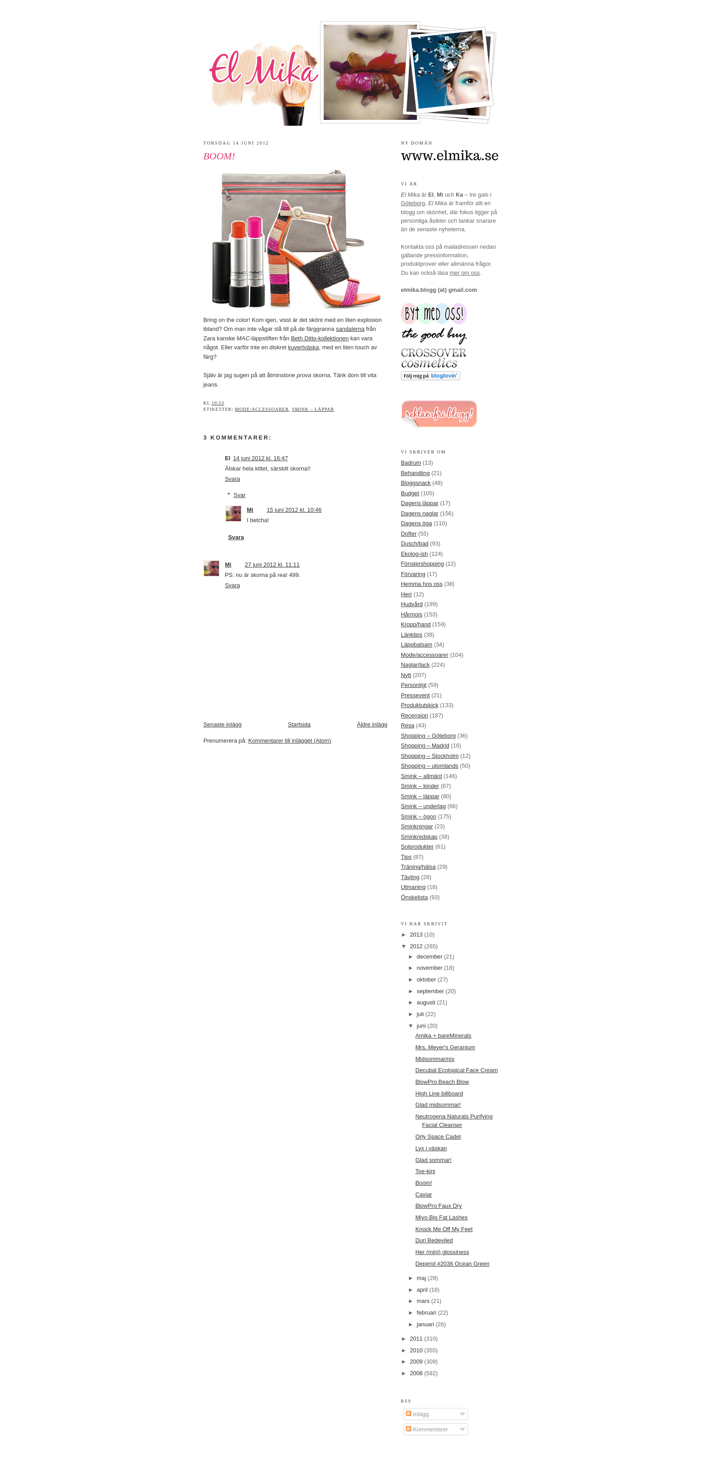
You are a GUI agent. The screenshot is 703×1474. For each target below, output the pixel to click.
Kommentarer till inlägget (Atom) (289, 740)
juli (421, 1014)
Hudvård (412, 604)
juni (422, 1025)
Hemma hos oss (422, 584)
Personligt (413, 685)
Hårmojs (411, 614)
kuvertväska (303, 347)
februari (427, 1312)
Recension (414, 715)
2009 (417, 1361)
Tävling (410, 877)
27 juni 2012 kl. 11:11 (272, 564)
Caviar (423, 1194)
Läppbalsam (416, 644)
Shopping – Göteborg (428, 735)
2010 (417, 1350)
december (430, 956)
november (430, 967)
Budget (410, 493)
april (423, 1289)
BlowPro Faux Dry (438, 1205)
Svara (232, 478)
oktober (427, 979)
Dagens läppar (420, 503)
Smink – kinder (420, 786)
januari (426, 1324)
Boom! (219, 156)
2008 (417, 1373)
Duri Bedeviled (434, 1240)
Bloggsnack (416, 483)
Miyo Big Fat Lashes (441, 1217)
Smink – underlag (423, 806)
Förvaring (413, 574)
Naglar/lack (415, 664)
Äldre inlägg (372, 724)
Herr (406, 594)
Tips (406, 857)
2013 (417, 934)
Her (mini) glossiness (442, 1252)
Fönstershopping (422, 563)
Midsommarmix (434, 1059)
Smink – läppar (313, 409)
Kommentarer (427, 1429)
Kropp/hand (416, 624)
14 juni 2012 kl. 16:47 (260, 458)
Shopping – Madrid (425, 745)
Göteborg (413, 203)
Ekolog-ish (414, 553)
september (431, 991)
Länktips (411, 634)
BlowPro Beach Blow (442, 1081)
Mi (250, 509)
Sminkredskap (419, 836)
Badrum (411, 462)
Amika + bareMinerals (443, 1035)
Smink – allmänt (421, 776)
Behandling (415, 473)
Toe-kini (425, 1171)
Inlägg (417, 1414)
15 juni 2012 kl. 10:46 (294, 509)
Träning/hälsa (418, 866)
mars (424, 1301)
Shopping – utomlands (429, 765)
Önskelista (414, 897)
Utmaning (413, 887)
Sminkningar (417, 826)
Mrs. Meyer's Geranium (445, 1047)
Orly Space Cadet (438, 1136)
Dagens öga (416, 523)
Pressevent (415, 695)
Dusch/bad (414, 543)
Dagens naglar (420, 513)
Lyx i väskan (431, 1148)
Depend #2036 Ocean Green (452, 1263)
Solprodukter (417, 846)
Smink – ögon (418, 816)
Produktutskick (420, 705)
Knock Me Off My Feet (444, 1229)
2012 (417, 946)
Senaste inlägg (222, 724)
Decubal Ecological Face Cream (456, 1070)
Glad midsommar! (438, 1104)
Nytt (406, 675)
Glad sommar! (433, 1160)
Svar (240, 495)
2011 (417, 1338)
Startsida (299, 724)
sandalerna (350, 329)
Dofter (409, 533)
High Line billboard (439, 1093)
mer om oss (465, 272)
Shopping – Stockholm (430, 755)
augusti (427, 1002)
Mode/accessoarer (262, 409)
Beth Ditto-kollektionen (320, 338)
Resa (407, 725)
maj (422, 1278)
